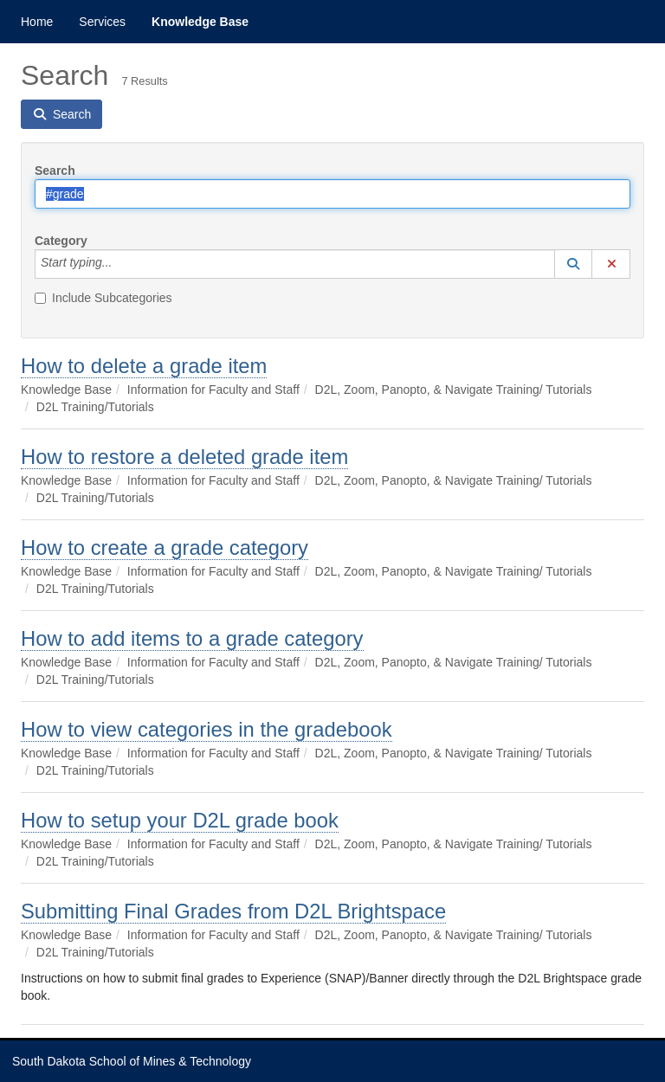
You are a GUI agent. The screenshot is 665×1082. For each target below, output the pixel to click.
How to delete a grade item (144, 365)
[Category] (121, 264)
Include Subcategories (103, 298)
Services (102, 22)
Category (61, 241)
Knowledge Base (200, 22)
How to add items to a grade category (192, 638)
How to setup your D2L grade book (180, 820)
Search (55, 170)
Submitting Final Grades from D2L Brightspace (233, 911)
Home (37, 22)
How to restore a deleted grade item (184, 456)
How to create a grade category (164, 547)
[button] (573, 264)
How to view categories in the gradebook (206, 729)
